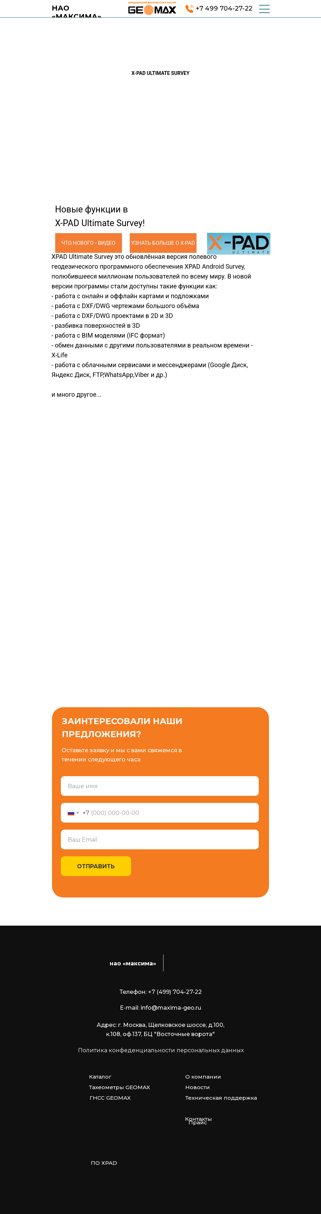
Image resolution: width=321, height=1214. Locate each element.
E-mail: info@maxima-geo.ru (160, 1007)
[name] (160, 786)
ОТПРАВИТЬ (96, 866)
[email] (160, 839)
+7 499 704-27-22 (224, 8)
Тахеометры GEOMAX (119, 1087)
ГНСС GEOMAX (110, 1097)
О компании (203, 1076)
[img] (152, 8)
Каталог (100, 1076)
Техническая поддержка (221, 1097)
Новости (197, 1087)
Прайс (197, 1122)
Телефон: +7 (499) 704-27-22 (161, 992)
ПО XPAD (104, 1162)
